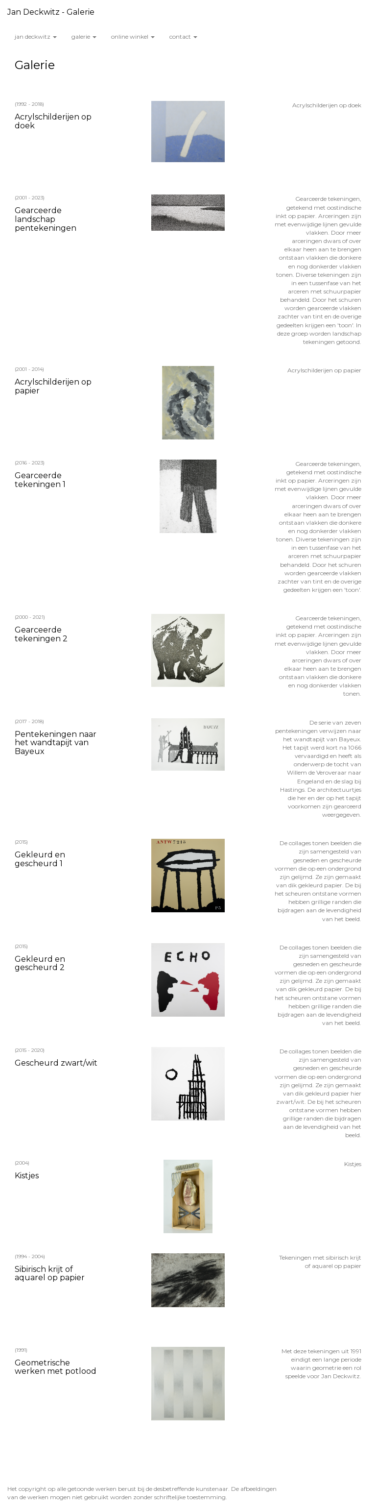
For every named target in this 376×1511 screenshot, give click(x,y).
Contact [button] (183, 36)
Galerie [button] (83, 36)
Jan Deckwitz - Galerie (50, 12)
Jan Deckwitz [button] (36, 36)
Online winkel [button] (133, 36)
